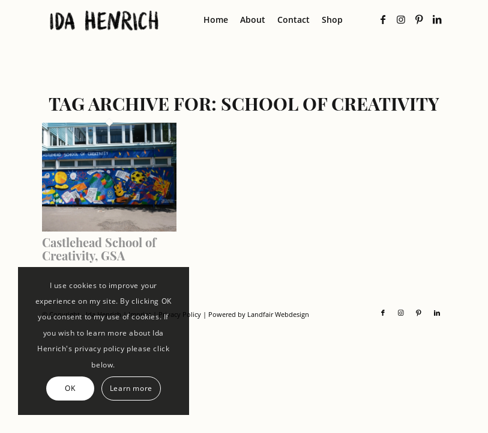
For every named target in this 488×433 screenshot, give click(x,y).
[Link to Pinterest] (419, 19)
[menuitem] (215, 20)
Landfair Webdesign (278, 314)
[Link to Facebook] (383, 19)
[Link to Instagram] (401, 19)
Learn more (131, 388)
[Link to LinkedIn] (437, 19)
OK (70, 388)
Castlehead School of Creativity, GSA (99, 248)
